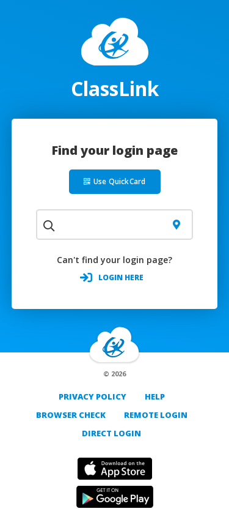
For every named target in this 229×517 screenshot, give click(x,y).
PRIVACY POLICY (92, 396)
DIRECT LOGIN (111, 433)
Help (155, 396)
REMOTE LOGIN (155, 414)
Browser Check (71, 414)
